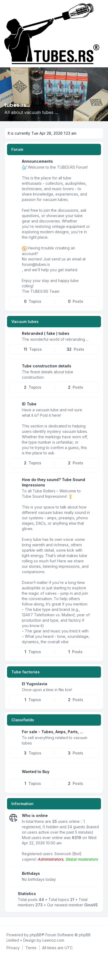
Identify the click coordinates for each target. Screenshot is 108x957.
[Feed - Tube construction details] (94, 368)
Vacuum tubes (25, 321)
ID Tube (29, 404)
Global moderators (81, 859)
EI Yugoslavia (34, 683)
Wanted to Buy (35, 771)
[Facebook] (5, 921)
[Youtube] (14, 921)
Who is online (35, 815)
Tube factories (25, 672)
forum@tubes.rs (36, 264)
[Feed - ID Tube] (94, 405)
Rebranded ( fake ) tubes (45, 333)
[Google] (18, 921)
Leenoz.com (53, 940)
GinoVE (91, 905)
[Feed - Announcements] (94, 163)
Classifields (22, 720)
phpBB (36, 934)
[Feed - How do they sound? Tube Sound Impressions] (94, 481)
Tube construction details (46, 366)
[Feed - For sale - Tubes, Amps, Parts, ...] (94, 733)
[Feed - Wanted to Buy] (94, 771)
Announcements (37, 161)
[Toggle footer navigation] (101, 921)
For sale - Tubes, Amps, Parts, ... (52, 731)
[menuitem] (13, 948)
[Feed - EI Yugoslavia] (94, 685)
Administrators (50, 859)
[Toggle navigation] (101, 34)
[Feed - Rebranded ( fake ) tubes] (94, 335)
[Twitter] (10, 921)
